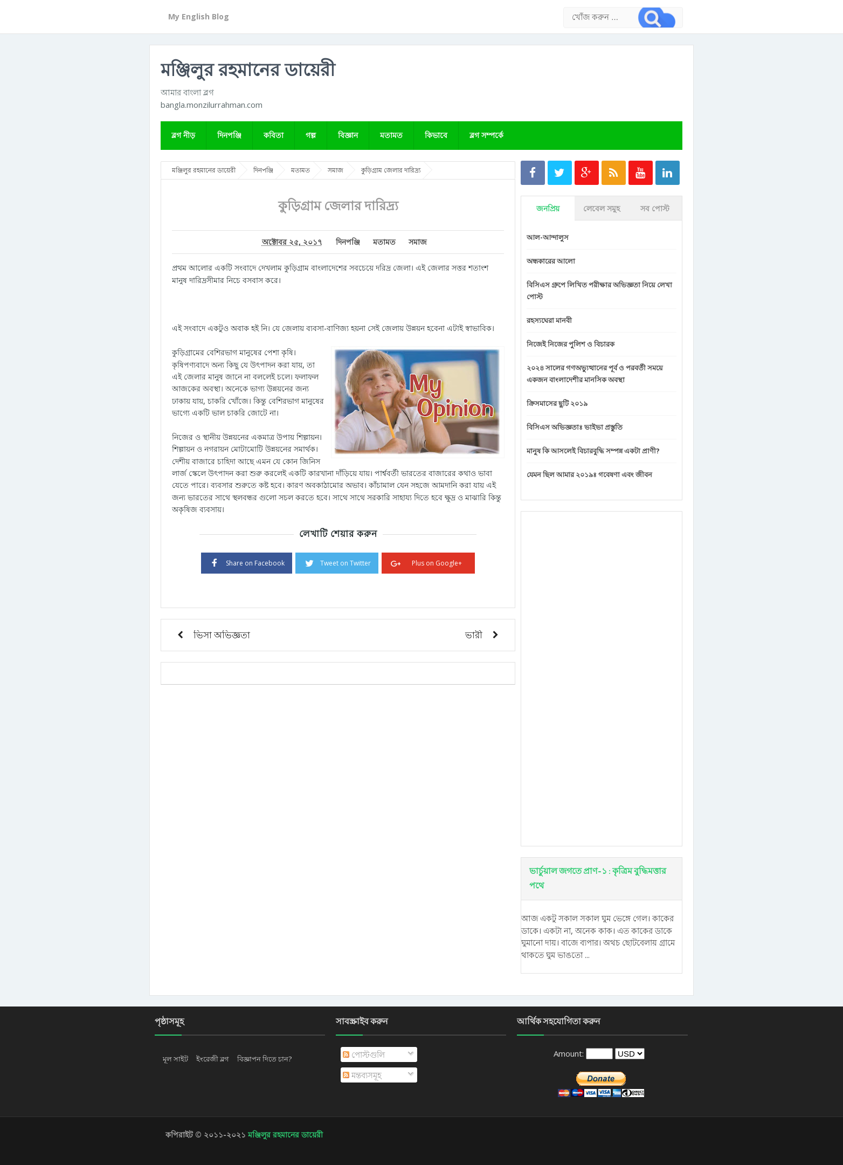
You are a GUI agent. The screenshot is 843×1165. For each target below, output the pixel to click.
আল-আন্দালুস (548, 237)
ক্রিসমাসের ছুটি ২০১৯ (557, 403)
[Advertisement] (601, 678)
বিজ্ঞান (348, 135)
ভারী (473, 635)
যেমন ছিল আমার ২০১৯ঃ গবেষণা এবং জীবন (589, 474)
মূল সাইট (175, 1059)
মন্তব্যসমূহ (362, 1075)
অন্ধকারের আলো (551, 261)
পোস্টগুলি (364, 1054)
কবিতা (274, 135)
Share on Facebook (247, 562)
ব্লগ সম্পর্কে (486, 135)
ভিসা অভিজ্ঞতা (222, 635)
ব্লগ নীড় (183, 135)
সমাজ (418, 242)
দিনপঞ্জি (229, 135)
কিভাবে (436, 135)
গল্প (311, 135)
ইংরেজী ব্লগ (212, 1059)
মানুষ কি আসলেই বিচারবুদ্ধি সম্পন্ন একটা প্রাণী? (593, 451)
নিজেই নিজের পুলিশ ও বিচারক (570, 344)
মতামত (391, 135)
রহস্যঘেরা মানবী (549, 320)
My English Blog (198, 16)
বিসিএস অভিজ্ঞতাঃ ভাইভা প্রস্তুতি (575, 427)
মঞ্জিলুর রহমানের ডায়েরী (248, 69)
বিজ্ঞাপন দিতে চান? (264, 1059)
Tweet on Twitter (337, 562)
